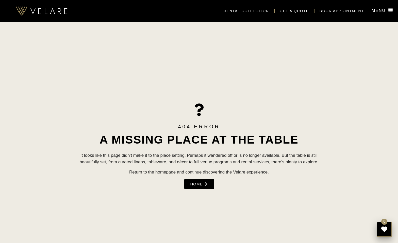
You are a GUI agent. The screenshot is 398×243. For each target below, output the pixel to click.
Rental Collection (246, 11)
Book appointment (342, 11)
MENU (379, 10)
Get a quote (294, 11)
